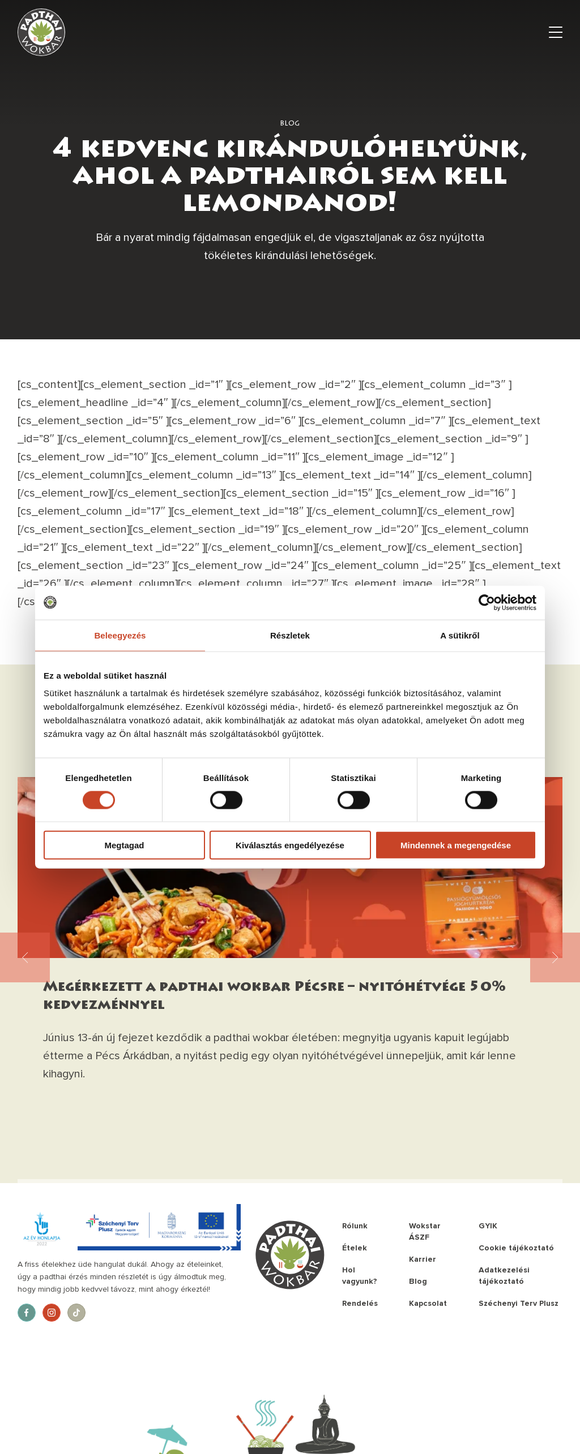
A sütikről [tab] (460, 635)
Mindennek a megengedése (455, 845)
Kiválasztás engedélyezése (290, 845)
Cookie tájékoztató (516, 1248)
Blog (418, 1281)
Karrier (422, 1259)
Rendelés (360, 1303)
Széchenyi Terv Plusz (518, 1303)
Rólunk (355, 1226)
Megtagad (124, 845)
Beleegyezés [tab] (120, 635)
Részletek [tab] (290, 635)
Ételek (354, 1248)
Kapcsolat (428, 1303)
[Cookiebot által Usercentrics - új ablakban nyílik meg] (486, 602)
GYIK (488, 1226)
